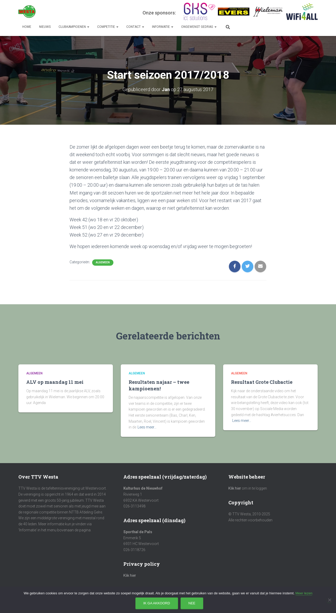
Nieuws (45, 27)
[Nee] (329, 599)
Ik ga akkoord (156, 603)
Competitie (107, 27)
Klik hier (129, 575)
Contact (135, 27)
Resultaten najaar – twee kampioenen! (159, 385)
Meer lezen (303, 593)
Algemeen (103, 262)
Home (26, 27)
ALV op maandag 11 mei (54, 382)
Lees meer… (147, 427)
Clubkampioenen (74, 27)
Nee (192, 603)
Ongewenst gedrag (199, 27)
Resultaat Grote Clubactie (261, 382)
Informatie (162, 27)
